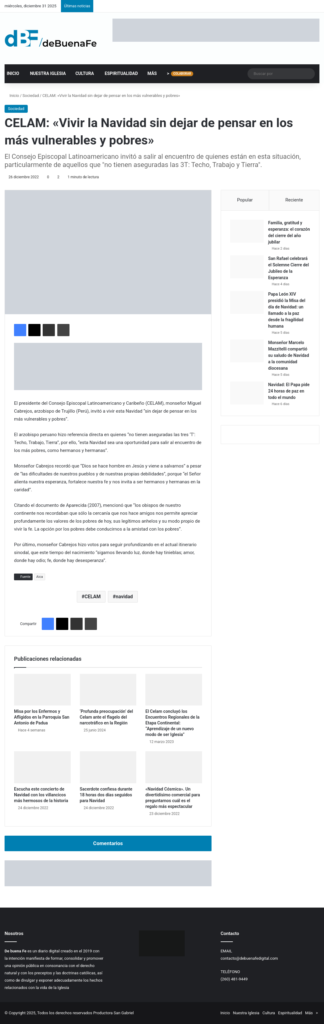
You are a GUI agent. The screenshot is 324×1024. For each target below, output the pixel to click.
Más (149, 73)
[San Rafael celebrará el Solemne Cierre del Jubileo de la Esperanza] (247, 266)
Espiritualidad (118, 73)
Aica (39, 577)
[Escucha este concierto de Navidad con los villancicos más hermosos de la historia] (42, 767)
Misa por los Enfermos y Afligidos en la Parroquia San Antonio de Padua (41, 717)
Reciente (294, 200)
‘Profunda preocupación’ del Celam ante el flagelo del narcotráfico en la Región (106, 717)
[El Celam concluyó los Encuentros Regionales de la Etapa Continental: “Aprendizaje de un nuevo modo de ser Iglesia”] (173, 690)
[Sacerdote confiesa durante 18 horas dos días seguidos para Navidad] (108, 767)
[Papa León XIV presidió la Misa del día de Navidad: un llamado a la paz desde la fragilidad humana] (247, 302)
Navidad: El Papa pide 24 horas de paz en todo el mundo (289, 391)
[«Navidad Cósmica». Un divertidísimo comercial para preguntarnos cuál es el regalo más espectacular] (173, 767)
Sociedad (31, 95)
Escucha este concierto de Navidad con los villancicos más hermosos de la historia (41, 795)
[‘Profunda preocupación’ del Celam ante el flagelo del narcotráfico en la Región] (108, 690)
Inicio (13, 73)
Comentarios (108, 843)
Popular (245, 200)
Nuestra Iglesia (44, 73)
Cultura (82, 73)
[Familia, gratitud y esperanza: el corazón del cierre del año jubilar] (247, 231)
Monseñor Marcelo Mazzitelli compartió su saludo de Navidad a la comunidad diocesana (288, 355)
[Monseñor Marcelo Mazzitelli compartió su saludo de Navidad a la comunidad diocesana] (247, 351)
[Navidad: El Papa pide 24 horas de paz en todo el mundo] (247, 393)
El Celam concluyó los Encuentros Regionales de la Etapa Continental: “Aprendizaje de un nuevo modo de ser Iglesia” (172, 723)
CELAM (92, 596)
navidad (124, 596)
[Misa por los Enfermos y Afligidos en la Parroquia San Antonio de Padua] (42, 690)
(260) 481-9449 (234, 979)
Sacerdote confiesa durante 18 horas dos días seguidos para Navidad (106, 795)
